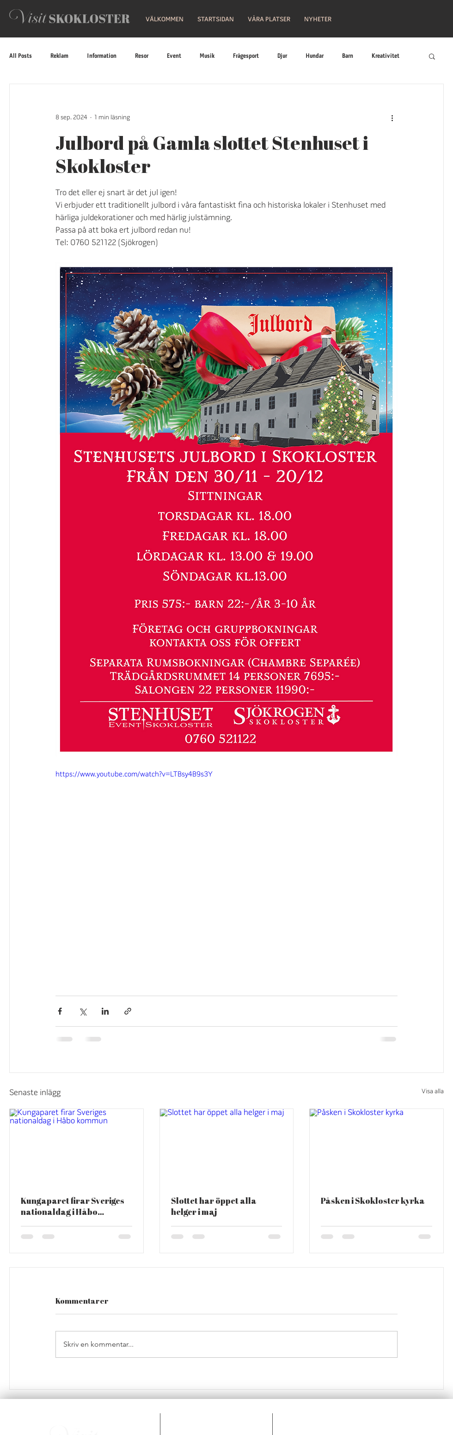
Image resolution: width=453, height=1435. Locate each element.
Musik (207, 56)
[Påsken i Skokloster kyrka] (376, 1146)
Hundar (315, 56)
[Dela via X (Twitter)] (82, 1011)
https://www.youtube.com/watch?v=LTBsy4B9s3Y (134, 774)
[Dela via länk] (127, 1011)
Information (101, 56)
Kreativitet (385, 56)
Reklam (59, 56)
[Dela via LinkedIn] (105, 1011)
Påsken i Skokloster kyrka (373, 1200)
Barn (347, 56)
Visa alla (433, 1092)
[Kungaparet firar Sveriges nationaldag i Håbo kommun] (76, 1146)
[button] (215, 19)
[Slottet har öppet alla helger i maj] (227, 1146)
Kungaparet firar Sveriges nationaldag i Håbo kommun (72, 1206)
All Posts (20, 56)
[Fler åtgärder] (392, 117)
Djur (282, 56)
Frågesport (246, 56)
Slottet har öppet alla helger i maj (214, 1206)
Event (174, 56)
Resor (141, 56)
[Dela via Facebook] (59, 1011)
